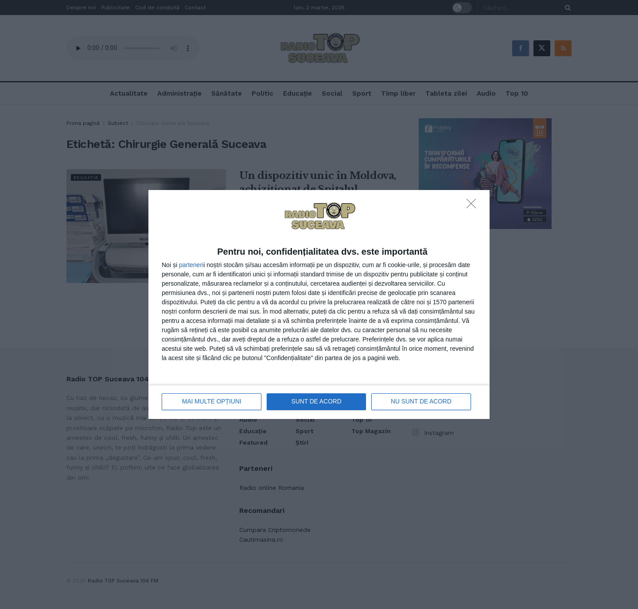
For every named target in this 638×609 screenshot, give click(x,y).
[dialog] (319, 304)
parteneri (191, 265)
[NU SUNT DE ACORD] (474, 206)
